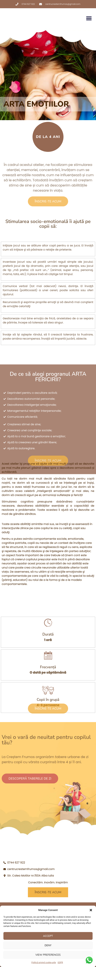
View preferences (48, 955)
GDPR (60, 962)
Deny (47, 945)
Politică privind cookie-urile (43, 962)
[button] (91, 910)
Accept (48, 936)
